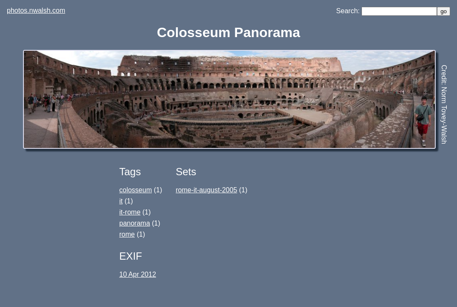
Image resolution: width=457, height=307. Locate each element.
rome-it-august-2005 (206, 190)
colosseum (135, 190)
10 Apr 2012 (137, 274)
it (121, 201)
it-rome (130, 212)
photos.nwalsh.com (36, 10)
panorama (134, 223)
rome (127, 234)
